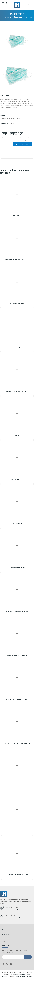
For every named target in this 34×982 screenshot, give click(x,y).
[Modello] (14, 118)
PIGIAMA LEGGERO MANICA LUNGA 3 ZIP (17, 611)
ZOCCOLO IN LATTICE (17, 347)
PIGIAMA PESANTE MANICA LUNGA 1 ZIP (17, 259)
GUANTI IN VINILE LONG (17, 479)
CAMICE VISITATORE (17, 523)
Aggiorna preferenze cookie (10, 941)
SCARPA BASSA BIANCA (17, 303)
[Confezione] (13, 123)
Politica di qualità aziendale (17, 974)
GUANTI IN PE (17, 215)
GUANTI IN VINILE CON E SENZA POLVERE (17, 743)
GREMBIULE (17, 435)
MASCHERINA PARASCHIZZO (17, 787)
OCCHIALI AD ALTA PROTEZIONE (17, 655)
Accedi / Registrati (22, 144)
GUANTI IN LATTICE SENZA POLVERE (17, 699)
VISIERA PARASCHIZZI (17, 831)
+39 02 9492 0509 (12, 910)
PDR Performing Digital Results (23, 976)
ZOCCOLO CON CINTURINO (17, 567)
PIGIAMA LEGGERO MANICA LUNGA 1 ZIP (17, 391)
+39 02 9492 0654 (12, 918)
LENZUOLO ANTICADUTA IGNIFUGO (17, 875)
